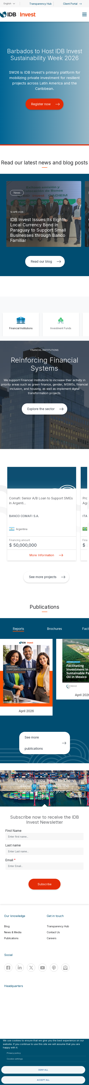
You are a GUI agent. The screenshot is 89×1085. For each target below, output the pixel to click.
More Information (45, 555)
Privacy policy (14, 1053)
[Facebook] (8, 968)
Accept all (43, 1080)
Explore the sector (45, 409)
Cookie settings (15, 1059)
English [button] (7, 3)
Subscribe (44, 884)
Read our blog (46, 261)
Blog (7, 926)
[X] (31, 968)
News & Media (12, 932)
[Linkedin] (20, 968)
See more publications (45, 742)
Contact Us (53, 932)
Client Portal (72, 3)
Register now (45, 104)
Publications (11, 938)
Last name (13, 845)
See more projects (47, 577)
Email (9, 860)
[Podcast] (54, 968)
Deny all (43, 1070)
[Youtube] (42, 968)
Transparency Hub (40, 3)
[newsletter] (65, 968)
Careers (51, 938)
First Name (13, 831)
